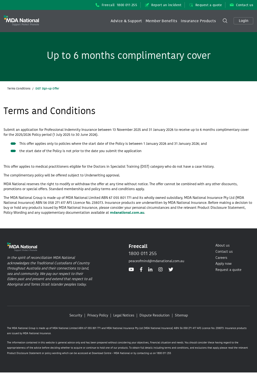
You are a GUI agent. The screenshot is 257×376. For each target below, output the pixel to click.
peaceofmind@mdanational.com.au (156, 261)
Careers (221, 257)
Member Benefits (161, 20)
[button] (126, 21)
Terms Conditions (18, 88)
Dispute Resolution (154, 315)
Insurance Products (198, 20)
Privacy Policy (97, 315)
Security (75, 315)
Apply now (223, 263)
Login (243, 20)
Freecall (116, 5)
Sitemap (181, 315)
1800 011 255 (143, 253)
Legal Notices (123, 315)
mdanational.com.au (127, 212)
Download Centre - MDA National (111, 353)
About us (222, 245)
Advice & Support (126, 20)
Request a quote (205, 5)
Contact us (241, 5)
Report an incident (163, 5)
